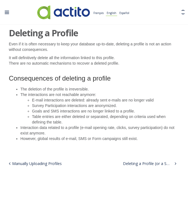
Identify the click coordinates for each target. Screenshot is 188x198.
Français (98, 13)
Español (124, 13)
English (111, 13)
